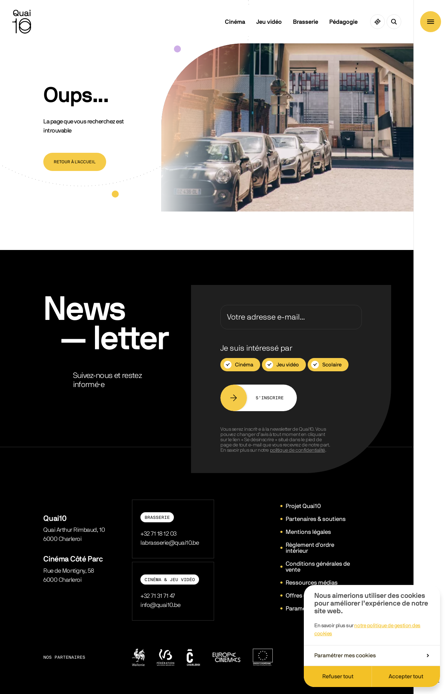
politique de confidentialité (297, 450)
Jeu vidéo (269, 22)
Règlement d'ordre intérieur (310, 548)
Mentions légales (308, 532)
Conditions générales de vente (318, 567)
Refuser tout (337, 676)
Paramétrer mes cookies (371, 655)
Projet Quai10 (303, 506)
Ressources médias (312, 583)
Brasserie (305, 22)
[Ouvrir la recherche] (394, 21)
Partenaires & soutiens (316, 519)
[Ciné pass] (377, 21)
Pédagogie (343, 22)
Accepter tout (406, 676)
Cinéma (235, 22)
